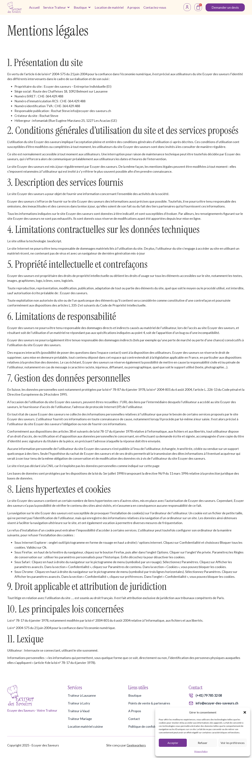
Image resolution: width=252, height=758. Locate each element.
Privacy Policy (201, 751)
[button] (245, 712)
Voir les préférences (233, 742)
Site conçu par (126, 745)
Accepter (172, 742)
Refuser (202, 742)
